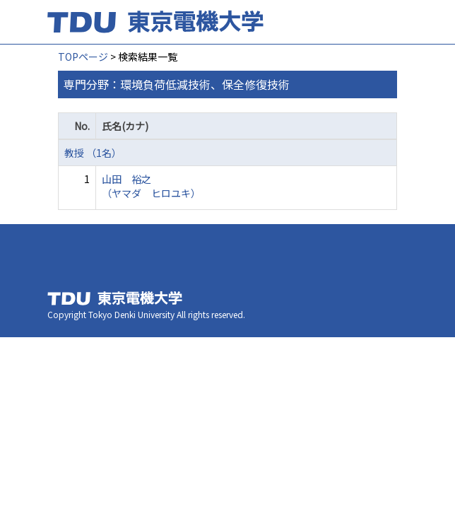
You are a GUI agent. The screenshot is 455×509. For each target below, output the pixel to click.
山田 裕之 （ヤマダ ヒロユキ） (151, 186)
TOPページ (83, 56)
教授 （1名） (93, 153)
